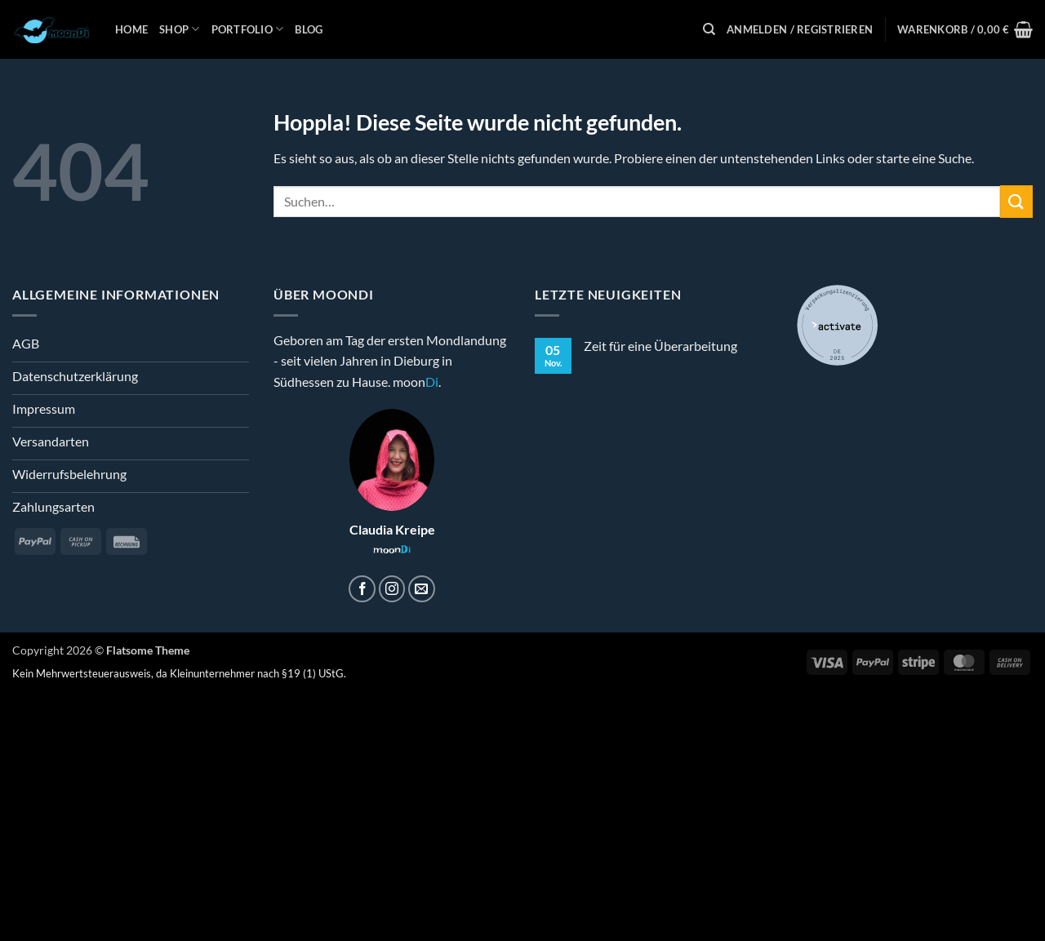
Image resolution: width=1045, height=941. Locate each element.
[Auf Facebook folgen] (362, 588)
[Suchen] (709, 29)
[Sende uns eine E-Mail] (421, 588)
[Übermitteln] (1016, 201)
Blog (308, 29)
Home (131, 29)
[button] (800, 29)
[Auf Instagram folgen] (392, 588)
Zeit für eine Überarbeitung (660, 345)
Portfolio (247, 29)
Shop (179, 29)
